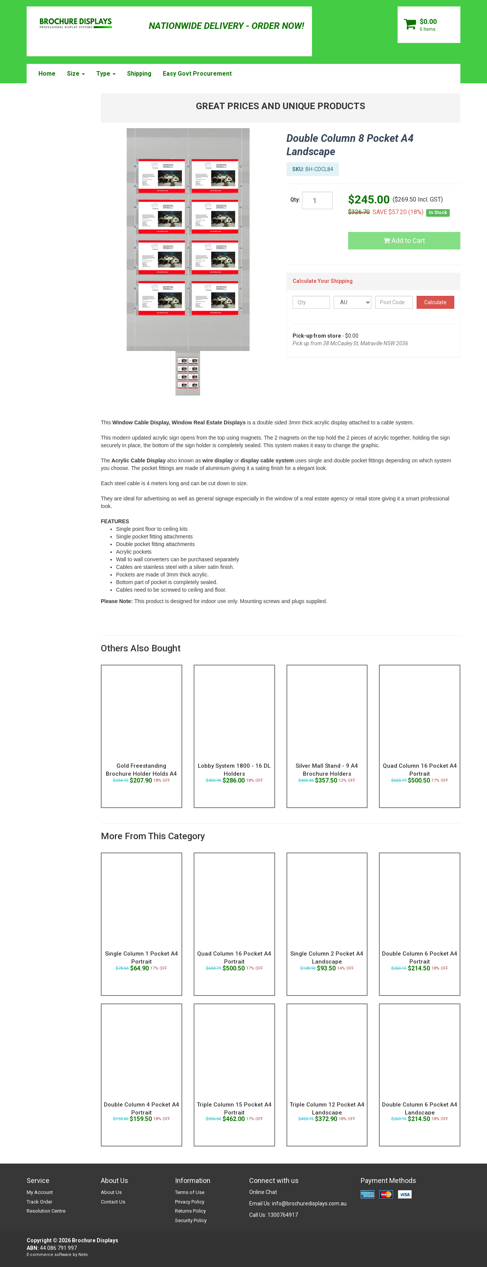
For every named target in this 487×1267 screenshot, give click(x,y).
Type (106, 73)
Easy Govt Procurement (197, 73)
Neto (83, 1254)
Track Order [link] (39, 1202)
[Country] (352, 302)
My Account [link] (40, 1192)
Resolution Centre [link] (46, 1211)
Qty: (295, 200)
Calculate (435, 302)
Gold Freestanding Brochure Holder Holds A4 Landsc (141, 773)
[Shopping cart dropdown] (429, 24)
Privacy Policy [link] (189, 1202)
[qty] (317, 200)
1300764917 (282, 1215)
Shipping (139, 73)
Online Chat (263, 1192)
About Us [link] (111, 1192)
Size (76, 73)
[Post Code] (394, 302)
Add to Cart (404, 241)
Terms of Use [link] (189, 1192)
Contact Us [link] (113, 1202)
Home (47, 73)
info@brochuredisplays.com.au (309, 1203)
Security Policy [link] (191, 1220)
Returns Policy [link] (190, 1211)
